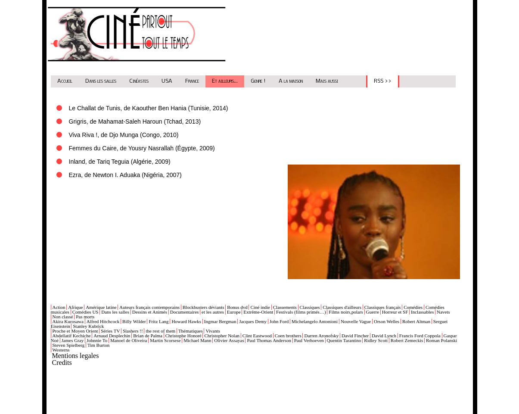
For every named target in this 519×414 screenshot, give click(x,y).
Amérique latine (101, 307)
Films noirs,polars (346, 311)
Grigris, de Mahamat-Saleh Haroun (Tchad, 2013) (135, 121)
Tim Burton (98, 345)
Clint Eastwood (257, 335)
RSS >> (383, 81)
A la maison (291, 81)
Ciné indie (260, 307)
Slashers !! (133, 330)
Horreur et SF (395, 311)
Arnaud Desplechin (111, 335)
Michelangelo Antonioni (315, 321)
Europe (234, 311)
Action (59, 307)
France (192, 81)
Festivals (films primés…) (301, 311)
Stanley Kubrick (88, 326)
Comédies (413, 307)
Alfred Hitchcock (103, 321)
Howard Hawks (186, 321)
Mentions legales (75, 355)
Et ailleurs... (225, 81)
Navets (443, 311)
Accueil (64, 81)
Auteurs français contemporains (149, 307)
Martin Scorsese (165, 340)
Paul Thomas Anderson (269, 340)
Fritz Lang (158, 321)
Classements (285, 307)
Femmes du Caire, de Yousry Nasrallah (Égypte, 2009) (142, 148)
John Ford (279, 321)
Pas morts (85, 316)
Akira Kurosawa (68, 321)
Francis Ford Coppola (420, 335)
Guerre (372, 311)
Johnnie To (97, 340)
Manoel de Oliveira (128, 340)
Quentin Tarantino (344, 340)
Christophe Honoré (183, 335)
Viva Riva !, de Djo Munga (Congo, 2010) (124, 134)
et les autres (213, 311)
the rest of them (160, 330)
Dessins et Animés (149, 311)
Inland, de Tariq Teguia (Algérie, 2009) (120, 161)
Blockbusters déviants (203, 307)
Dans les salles (100, 81)
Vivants (212, 330)
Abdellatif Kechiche (72, 335)
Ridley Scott (376, 340)
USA (167, 81)
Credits (62, 362)
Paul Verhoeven (309, 340)
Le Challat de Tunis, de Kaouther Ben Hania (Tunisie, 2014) (148, 108)
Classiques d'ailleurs (342, 307)
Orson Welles (386, 321)
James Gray (73, 340)
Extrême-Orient (258, 311)
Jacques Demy (253, 321)
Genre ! (258, 81)
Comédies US (85, 311)
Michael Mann (197, 340)
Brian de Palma (147, 335)
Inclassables (422, 311)
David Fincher (355, 335)
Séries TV (110, 330)
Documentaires (184, 311)
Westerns (61, 349)
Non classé (63, 316)
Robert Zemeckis (407, 340)
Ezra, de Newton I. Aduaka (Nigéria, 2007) (125, 174)
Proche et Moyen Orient (75, 330)
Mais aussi (327, 81)
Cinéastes (139, 81)
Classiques (310, 307)
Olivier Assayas (229, 340)
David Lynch (384, 335)
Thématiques (190, 330)
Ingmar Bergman (220, 321)
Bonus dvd (237, 307)
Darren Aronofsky (321, 335)
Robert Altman (416, 321)
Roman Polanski (441, 340)
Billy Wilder (134, 321)
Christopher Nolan (221, 335)
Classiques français (382, 307)
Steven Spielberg (69, 345)
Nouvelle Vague (356, 321)
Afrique (75, 307)
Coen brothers (288, 335)
